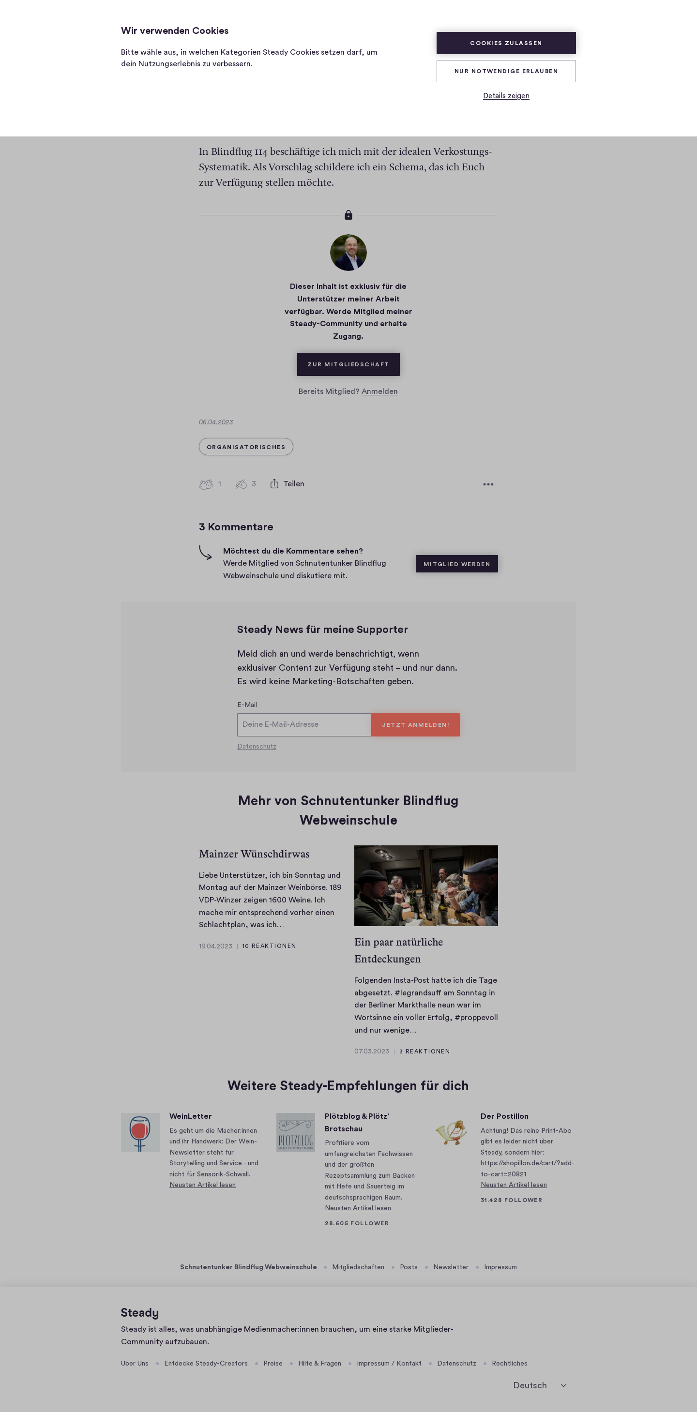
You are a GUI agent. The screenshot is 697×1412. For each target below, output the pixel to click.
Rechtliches (510, 1363)
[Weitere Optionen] (488, 484)
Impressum (500, 1267)
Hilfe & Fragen (319, 1363)
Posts (409, 1267)
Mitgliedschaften (358, 1267)
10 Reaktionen (269, 946)
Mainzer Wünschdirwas (254, 853)
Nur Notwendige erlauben (506, 71)
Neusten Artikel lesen (202, 1185)
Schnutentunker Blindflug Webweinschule (248, 1267)
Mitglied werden (457, 564)
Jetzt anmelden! (416, 725)
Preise (273, 1363)
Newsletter (451, 1267)
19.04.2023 (215, 946)
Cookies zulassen (506, 43)
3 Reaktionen (424, 1051)
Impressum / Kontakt (389, 1363)
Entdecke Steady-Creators (206, 1363)
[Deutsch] (539, 1386)
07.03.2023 (371, 1051)
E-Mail (247, 705)
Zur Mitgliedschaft (353, 360)
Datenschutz (256, 746)
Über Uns (135, 1363)
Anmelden (380, 391)
